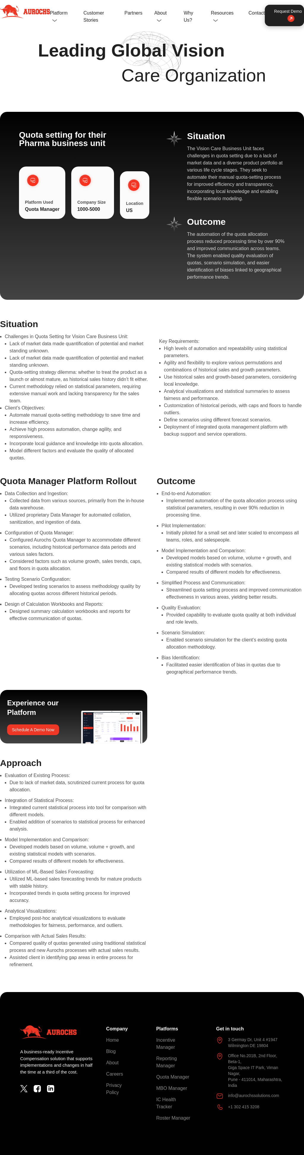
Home (112, 1040)
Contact (256, 12)
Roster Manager (173, 1118)
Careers (114, 1073)
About (160, 12)
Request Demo (288, 15)
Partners (133, 12)
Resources (222, 12)
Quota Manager (172, 1076)
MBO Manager (171, 1088)
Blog (111, 1051)
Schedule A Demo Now (33, 729)
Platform (59, 12)
